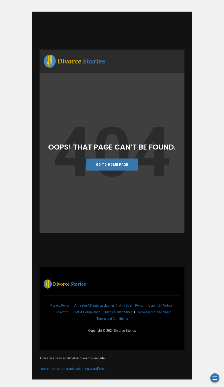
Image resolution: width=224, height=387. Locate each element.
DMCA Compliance (86, 312)
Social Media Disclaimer (154, 312)
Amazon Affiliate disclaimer (94, 305)
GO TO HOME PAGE (112, 164)
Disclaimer (61, 312)
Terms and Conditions (112, 319)
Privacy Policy (59, 305)
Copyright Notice (160, 305)
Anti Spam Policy (131, 305)
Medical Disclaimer (118, 312)
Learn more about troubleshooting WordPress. (73, 369)
